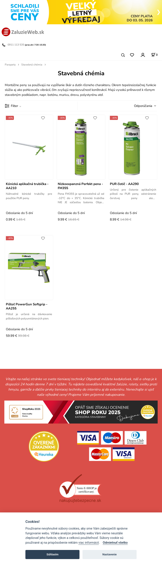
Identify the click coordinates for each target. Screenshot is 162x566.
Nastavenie (109, 554)
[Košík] (154, 55)
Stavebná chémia (31, 64)
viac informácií (88, 543)
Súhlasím (52, 554)
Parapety (10, 64)
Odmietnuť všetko (115, 543)
